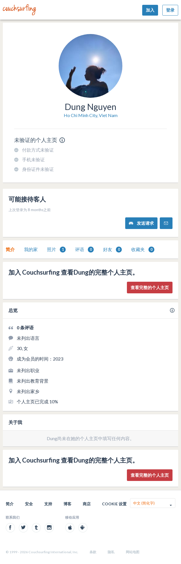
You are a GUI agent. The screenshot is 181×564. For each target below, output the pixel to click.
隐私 (111, 552)
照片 (56, 250)
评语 (84, 250)
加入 (150, 9)
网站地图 (132, 552)
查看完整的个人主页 (150, 287)
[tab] (10, 249)
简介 (10, 249)
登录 (170, 9)
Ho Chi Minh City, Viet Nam (91, 115)
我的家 (31, 249)
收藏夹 (142, 250)
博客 (67, 503)
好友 (112, 250)
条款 (93, 552)
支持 (48, 503)
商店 (87, 503)
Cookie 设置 (114, 503)
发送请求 (141, 223)
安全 (29, 503)
